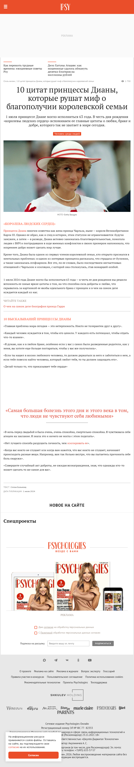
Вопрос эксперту (90, 671)
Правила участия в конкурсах (27, 676)
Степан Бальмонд (18, 487)
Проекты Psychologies (75, 682)
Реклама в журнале (67, 671)
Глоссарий (109, 671)
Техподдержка (99, 682)
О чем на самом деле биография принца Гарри (34, 306)
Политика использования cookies (104, 676)
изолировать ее (77, 443)
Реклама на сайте (44, 671)
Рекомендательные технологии (42, 682)
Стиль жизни (9, 81)
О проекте (25, 671)
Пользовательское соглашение (65, 676)
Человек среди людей (67, 133)
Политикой (46, 632)
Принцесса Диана (14, 231)
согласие (48, 627)
